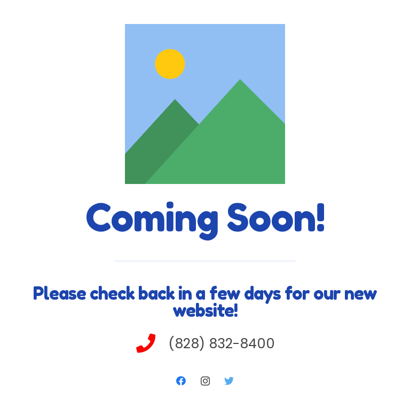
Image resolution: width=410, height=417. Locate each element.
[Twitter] (229, 381)
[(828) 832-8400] (151, 344)
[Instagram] (205, 381)
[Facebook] (181, 381)
